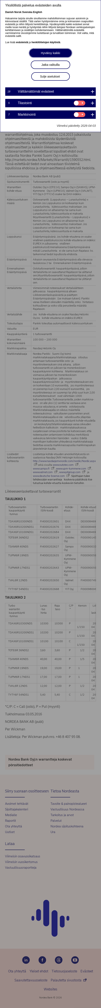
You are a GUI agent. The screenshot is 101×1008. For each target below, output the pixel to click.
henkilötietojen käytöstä (45, 42)
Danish (9, 12)
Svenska (27, 12)
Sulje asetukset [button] (50, 76)
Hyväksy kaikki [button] (50, 53)
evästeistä (22, 42)
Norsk (17, 12)
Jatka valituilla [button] (50, 64)
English (37, 12)
